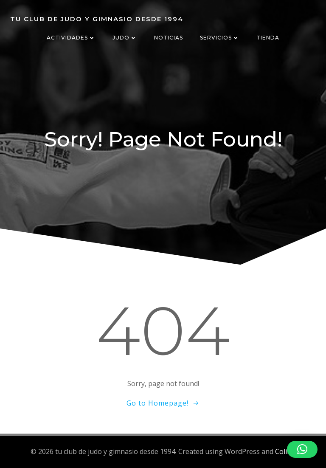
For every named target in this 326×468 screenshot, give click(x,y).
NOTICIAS (168, 37)
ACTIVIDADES (71, 37)
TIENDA (267, 37)
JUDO (124, 37)
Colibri (285, 451)
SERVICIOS (219, 37)
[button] (302, 449)
